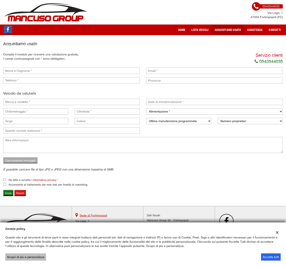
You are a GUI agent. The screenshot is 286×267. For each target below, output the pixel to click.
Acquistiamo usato (228, 30)
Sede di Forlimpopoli (93, 215)
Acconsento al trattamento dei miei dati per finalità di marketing (48, 184)
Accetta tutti (271, 257)
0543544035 (269, 61)
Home (181, 30)
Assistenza (255, 30)
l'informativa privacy (44, 180)
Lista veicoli (200, 30)
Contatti (275, 30)
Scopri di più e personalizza (25, 257)
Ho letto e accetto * (33, 180)
